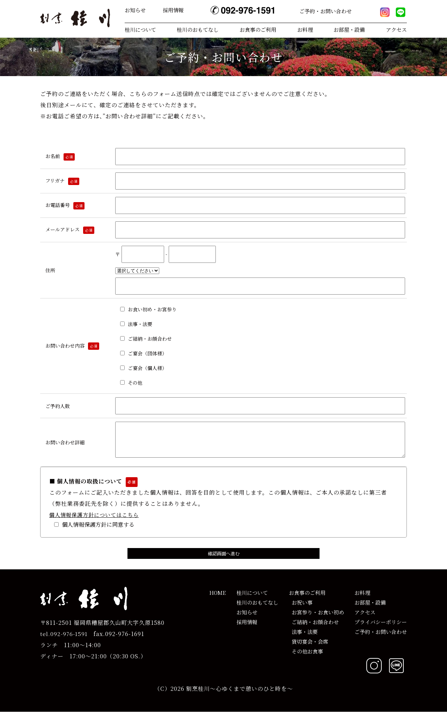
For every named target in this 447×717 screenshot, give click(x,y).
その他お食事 (306, 656)
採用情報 (173, 10)
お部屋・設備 (349, 29)
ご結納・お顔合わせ (314, 627)
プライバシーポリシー (380, 627)
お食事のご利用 (258, 29)
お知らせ (135, 10)
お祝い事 (301, 607)
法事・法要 (303, 637)
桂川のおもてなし (198, 29)
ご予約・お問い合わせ (325, 11)
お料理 (305, 29)
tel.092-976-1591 (64, 639)
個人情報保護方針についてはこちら (94, 520)
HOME (217, 597)
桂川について (140, 29)
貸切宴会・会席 (308, 646)
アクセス (396, 29)
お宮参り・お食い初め (316, 617)
